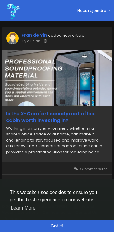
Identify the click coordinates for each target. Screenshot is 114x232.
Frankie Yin (34, 35)
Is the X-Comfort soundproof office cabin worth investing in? (51, 117)
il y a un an (31, 41)
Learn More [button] (23, 207)
